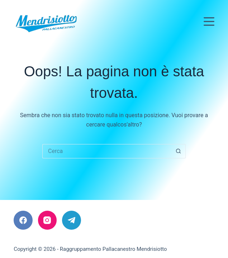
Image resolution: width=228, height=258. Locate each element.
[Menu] (209, 21)
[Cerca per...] (106, 151)
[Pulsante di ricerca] (178, 151)
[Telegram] (71, 220)
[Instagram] (47, 220)
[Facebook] (23, 220)
